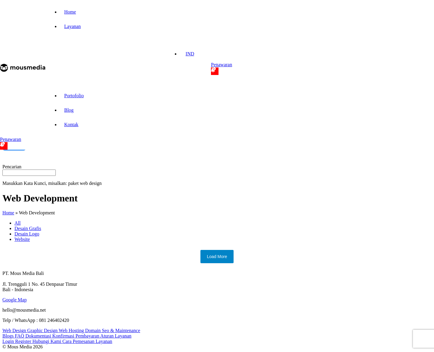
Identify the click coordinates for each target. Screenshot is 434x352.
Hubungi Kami (48, 341)
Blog (69, 110)
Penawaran (221, 68)
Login (8, 341)
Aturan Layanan (116, 335)
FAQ (20, 335)
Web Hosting (72, 330)
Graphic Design (43, 330)
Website (22, 239)
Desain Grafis (27, 228)
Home (70, 11)
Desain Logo (26, 233)
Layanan (72, 26)
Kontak (71, 124)
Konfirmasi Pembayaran (76, 335)
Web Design (14, 330)
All (17, 223)
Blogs (8, 335)
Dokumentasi (38, 335)
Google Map (14, 299)
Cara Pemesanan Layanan (87, 341)
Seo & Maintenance (121, 330)
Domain (93, 330)
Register (23, 341)
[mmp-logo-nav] (22, 70)
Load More (217, 256)
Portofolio (74, 95)
